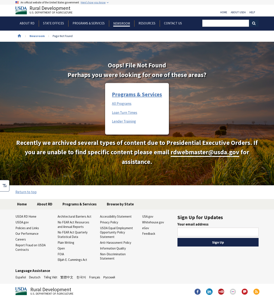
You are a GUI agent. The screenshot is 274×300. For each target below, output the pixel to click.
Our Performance (27, 234)
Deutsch (34, 277)
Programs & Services (137, 94)
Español (20, 277)
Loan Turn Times (124, 112)
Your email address (192, 224)
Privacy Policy (109, 222)
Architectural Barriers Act (74, 216)
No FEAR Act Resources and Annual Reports (73, 224)
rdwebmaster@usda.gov (205, 152)
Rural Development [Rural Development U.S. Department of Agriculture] (47, 10)
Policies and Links (27, 228)
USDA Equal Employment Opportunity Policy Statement (116, 232)
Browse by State (120, 204)
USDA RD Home (25, 216)
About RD (44, 204)
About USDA (238, 12)
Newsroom (37, 36)
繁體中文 (66, 277)
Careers (20, 239)
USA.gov (147, 216)
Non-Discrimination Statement (113, 256)
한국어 (81, 277)
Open (61, 248)
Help (252, 12)
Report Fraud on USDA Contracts (30, 247)
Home (223, 12)
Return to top (26, 192)
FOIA (61, 254)
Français (94, 277)
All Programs (121, 103)
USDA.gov (22, 222)
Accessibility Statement (116, 216)
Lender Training (124, 121)
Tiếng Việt (50, 277)
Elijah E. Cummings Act (72, 260)
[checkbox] (4, 186)
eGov (145, 228)
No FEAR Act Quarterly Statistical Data (73, 234)
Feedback (148, 234)
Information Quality (113, 248)
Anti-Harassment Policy (115, 243)
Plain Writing (66, 243)
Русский (109, 277)
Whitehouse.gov (153, 222)
